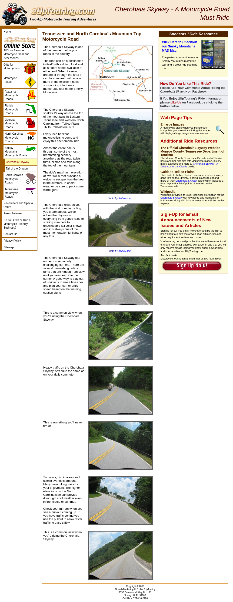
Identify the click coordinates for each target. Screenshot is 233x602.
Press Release (12, 213)
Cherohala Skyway (186, 180)
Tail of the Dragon (17, 168)
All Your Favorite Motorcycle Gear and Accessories (16, 54)
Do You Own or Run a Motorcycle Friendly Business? (16, 224)
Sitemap (8, 247)
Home (7, 31)
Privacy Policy (12, 240)
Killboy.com (125, 198)
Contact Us (10, 234)
